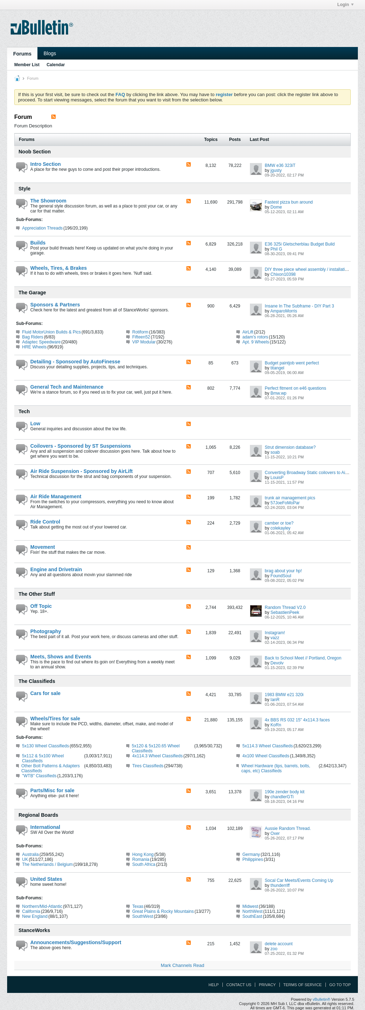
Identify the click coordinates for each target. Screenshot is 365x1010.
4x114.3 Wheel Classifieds (157, 755)
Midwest (250, 906)
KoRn (276, 724)
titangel (277, 367)
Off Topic (41, 606)
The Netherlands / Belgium (47, 864)
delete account (279, 943)
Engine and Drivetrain (56, 569)
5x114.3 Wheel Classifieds (267, 745)
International (45, 827)
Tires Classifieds (148, 765)
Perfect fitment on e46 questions (295, 388)
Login (345, 4)
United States (46, 879)
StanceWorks (34, 930)
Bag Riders (32, 337)
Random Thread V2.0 (285, 607)
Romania (140, 859)
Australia (30, 854)
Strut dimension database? (290, 447)
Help (214, 985)
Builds (38, 243)
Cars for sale (45, 693)
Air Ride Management (55, 496)
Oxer (275, 833)
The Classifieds (37, 681)
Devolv (277, 663)
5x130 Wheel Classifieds (45, 745)
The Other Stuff (37, 594)
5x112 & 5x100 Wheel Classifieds (43, 758)
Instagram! (275, 632)
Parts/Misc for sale (52, 790)
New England (34, 916)
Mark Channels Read (182, 965)
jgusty (276, 170)
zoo (274, 948)
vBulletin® (321, 999)
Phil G (276, 249)
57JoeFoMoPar (285, 502)
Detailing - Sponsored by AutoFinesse (75, 361)
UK (25, 859)
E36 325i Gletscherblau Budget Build (300, 244)
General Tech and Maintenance (66, 387)
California (31, 911)
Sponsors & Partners (55, 304)
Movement (42, 547)
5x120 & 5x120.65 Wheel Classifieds (156, 748)
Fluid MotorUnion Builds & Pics (51, 332)
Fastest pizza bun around (289, 202)
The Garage (32, 292)
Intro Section (45, 164)
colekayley (281, 528)
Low (35, 423)
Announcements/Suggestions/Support (75, 942)
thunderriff (280, 885)
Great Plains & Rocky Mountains (163, 911)
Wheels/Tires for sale (55, 718)
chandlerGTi (282, 796)
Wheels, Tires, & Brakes (58, 268)
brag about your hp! (283, 570)
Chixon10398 (283, 274)
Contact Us (239, 985)
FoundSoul (281, 575)
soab (275, 452)
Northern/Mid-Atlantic (42, 906)
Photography (45, 631)
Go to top (340, 985)
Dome (276, 207)
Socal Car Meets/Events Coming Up (299, 880)
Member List (27, 64)
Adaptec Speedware (41, 342)
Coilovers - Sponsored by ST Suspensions (80, 446)
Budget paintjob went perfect (292, 363)
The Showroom (48, 201)
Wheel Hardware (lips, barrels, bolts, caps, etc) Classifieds (275, 768)
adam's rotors (255, 337)
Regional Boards (38, 815)
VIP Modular (144, 342)
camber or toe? (279, 523)
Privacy (267, 985)
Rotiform (140, 332)
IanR (275, 699)
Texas (137, 906)
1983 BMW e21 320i (284, 694)
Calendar (56, 64)
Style (24, 188)
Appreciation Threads (42, 228)
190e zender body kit (284, 791)
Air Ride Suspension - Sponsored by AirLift (81, 471)
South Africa (143, 864)
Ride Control (45, 522)
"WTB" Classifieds (39, 775)
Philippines (252, 859)
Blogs (49, 53)
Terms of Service (302, 985)
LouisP (277, 477)
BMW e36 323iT (280, 165)
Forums (22, 54)
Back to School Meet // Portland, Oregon (303, 658)
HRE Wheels (34, 346)
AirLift (247, 332)
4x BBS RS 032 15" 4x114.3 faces (297, 719)
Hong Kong (143, 854)
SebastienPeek (285, 612)
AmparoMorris (283, 311)
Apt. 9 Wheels (255, 342)
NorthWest (252, 911)
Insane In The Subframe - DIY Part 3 (299, 306)
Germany (251, 854)
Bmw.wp (279, 393)
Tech (24, 411)
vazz (275, 637)
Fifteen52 (141, 337)
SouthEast (252, 916)
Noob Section (35, 151)
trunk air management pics (290, 497)
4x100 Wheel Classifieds (265, 755)
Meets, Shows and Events (60, 656)
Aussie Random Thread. (288, 828)
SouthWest (142, 916)
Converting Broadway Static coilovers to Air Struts (312, 472)
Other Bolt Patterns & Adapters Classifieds (50, 768)
